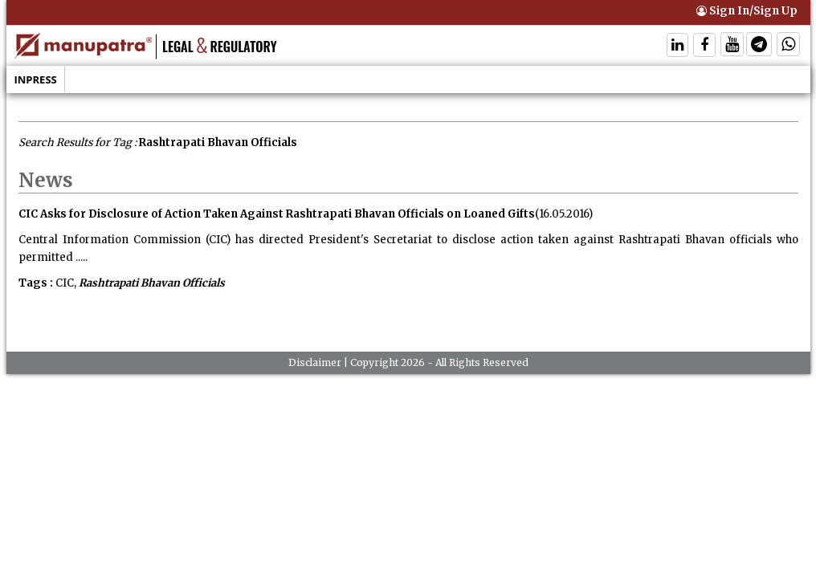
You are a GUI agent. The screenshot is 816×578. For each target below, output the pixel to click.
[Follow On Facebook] (704, 46)
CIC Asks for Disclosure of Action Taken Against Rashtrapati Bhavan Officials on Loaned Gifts (276, 214)
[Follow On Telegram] (759, 46)
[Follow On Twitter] (732, 46)
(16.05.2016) (564, 214)
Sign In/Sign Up (747, 11)
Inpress (35, 79)
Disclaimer (314, 362)
